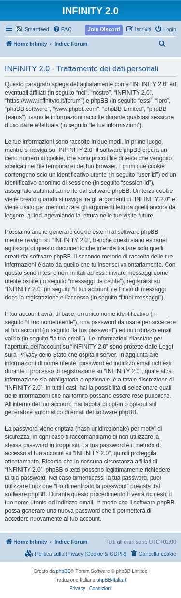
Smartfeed (37, 29)
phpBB (63, 571)
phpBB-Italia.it (111, 580)
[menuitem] (62, 29)
